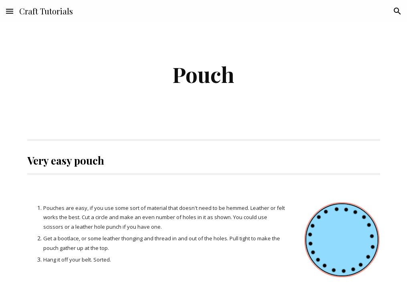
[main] (203, 74)
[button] (9, 11)
